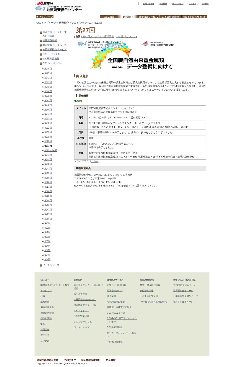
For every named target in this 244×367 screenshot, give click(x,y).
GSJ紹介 (44, 280)
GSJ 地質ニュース (116, 313)
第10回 (48, 218)
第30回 (48, 132)
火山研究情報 (146, 290)
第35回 (48, 109)
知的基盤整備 (50, 40)
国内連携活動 (47, 307)
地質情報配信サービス (55, 49)
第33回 (48, 118)
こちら (129, 143)
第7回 (47, 232)
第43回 (48, 73)
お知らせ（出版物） (117, 285)
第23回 (48, 159)
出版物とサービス (115, 280)
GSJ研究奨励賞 (51, 58)
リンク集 (44, 340)
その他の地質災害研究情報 (153, 301)
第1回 (47, 259)
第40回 (48, 86)
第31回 (48, 127)
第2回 (47, 255)
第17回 (48, 186)
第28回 (48, 141)
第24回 (48, 155)
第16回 (48, 191)
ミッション (46, 290)
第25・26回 (50, 150)
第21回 (48, 168)
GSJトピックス (81, 310)
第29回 (48, 136)
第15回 (48, 195)
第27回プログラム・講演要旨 (98, 36)
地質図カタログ (115, 290)
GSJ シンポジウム (81, 22)
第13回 (48, 205)
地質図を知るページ (183, 290)
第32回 (48, 123)
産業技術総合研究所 (47, 360)
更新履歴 (111, 360)
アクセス (192, 4)
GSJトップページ (46, 22)
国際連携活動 (47, 313)
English (205, 4)
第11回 (48, 214)
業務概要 (44, 301)
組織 (42, 296)
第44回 (48, 68)
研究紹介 (64, 22)
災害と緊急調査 (147, 280)
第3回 (47, 250)
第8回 (47, 227)
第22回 (48, 164)
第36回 (48, 105)
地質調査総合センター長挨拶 (54, 285)
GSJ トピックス (51, 54)
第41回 (48, 82)
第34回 (48, 114)
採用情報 (163, 4)
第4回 (47, 246)
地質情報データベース (55, 45)
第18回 (48, 182)
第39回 (48, 91)
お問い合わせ (148, 4)
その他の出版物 (115, 341)
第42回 (48, 77)
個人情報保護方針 (90, 360)
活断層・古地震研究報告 (119, 307)
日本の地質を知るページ (185, 296)
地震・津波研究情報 (150, 285)
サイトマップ (177, 4)
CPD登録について (126, 36)
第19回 (48, 177)
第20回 (48, 173)
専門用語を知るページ (184, 285)
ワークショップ (51, 265)
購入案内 (111, 296)
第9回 (47, 223)
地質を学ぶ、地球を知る (184, 280)
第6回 (47, 236)
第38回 (48, 95)
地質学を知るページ (183, 301)
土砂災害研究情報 (149, 296)
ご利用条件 (70, 360)
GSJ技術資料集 (114, 327)
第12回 (48, 209)
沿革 (42, 324)
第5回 (47, 241)
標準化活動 (46, 318)
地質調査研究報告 (116, 301)
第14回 (48, 200)
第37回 (48, 100)
